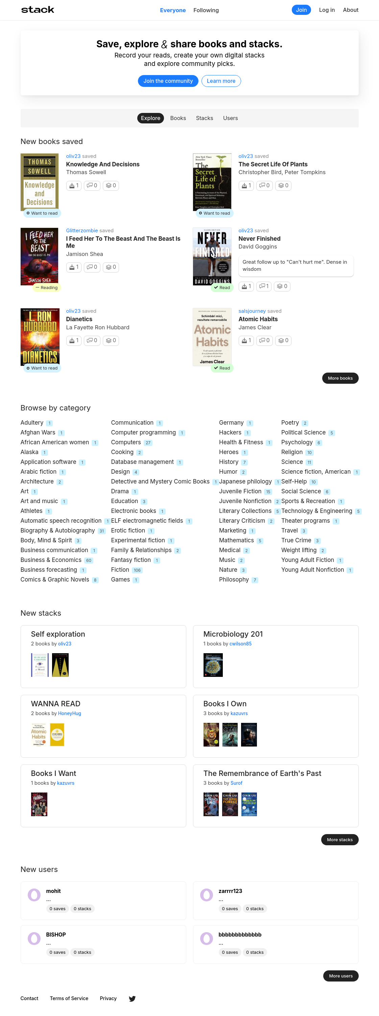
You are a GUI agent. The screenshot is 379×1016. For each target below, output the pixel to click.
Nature (233, 570)
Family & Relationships (146, 550)
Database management (147, 462)
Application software (53, 462)
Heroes (233, 452)
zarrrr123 (230, 891)
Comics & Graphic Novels (60, 580)
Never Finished (260, 238)
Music (232, 560)
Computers (131, 443)
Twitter (132, 998)
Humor (233, 472)
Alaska (34, 452)
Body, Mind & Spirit (51, 541)
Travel (294, 531)
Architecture (42, 482)
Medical (234, 550)
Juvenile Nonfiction (250, 501)
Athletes (36, 511)
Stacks (204, 118)
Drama (124, 492)
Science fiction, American (320, 472)
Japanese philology (250, 482)
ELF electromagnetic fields (151, 521)
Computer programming (148, 433)
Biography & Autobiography (63, 531)
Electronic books (138, 511)
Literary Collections (250, 511)
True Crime (301, 541)
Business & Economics (57, 560)
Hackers (235, 433)
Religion (297, 452)
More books (340, 378)
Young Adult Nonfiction (317, 570)
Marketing (237, 531)
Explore (150, 118)
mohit (53, 891)
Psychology (301, 443)
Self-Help (299, 482)
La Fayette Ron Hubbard (97, 327)
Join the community (168, 81)
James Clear (255, 327)
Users (230, 118)
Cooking (127, 452)
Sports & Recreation (313, 501)
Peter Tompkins (305, 172)
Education (129, 501)
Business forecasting (54, 570)
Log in (327, 9)
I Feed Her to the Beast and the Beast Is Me (123, 242)
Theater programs (310, 521)
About (351, 9)
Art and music (44, 501)
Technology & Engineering (321, 511)
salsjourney (252, 311)
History (233, 462)
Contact (30, 998)
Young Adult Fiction (312, 560)
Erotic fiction (133, 531)
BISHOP (56, 934)
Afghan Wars (43, 433)
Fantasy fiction (135, 560)
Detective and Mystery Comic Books (165, 482)
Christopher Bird (260, 172)
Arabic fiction (43, 472)
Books (178, 118)
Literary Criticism (247, 521)
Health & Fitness (246, 443)
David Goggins (258, 246)
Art (29, 492)
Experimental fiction (142, 541)
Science (297, 462)
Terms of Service (69, 998)
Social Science (305, 492)
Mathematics (241, 541)
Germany (236, 423)
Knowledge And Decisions (103, 164)
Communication (137, 423)
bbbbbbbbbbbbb (240, 934)
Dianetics (79, 319)
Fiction (126, 570)
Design (125, 472)
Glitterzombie (82, 230)
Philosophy (238, 580)
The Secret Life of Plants (273, 164)
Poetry (294, 423)
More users (341, 975)
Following (206, 10)
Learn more (221, 81)
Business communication (59, 550)
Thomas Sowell (86, 172)
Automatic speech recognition (66, 521)
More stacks (340, 839)
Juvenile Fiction (245, 492)
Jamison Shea (84, 254)
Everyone (173, 10)
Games (125, 580)
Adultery (37, 423)
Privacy (108, 998)
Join (301, 9)
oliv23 (73, 156)
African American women (60, 443)
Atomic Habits (258, 319)
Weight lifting (303, 550)
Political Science (308, 433)
